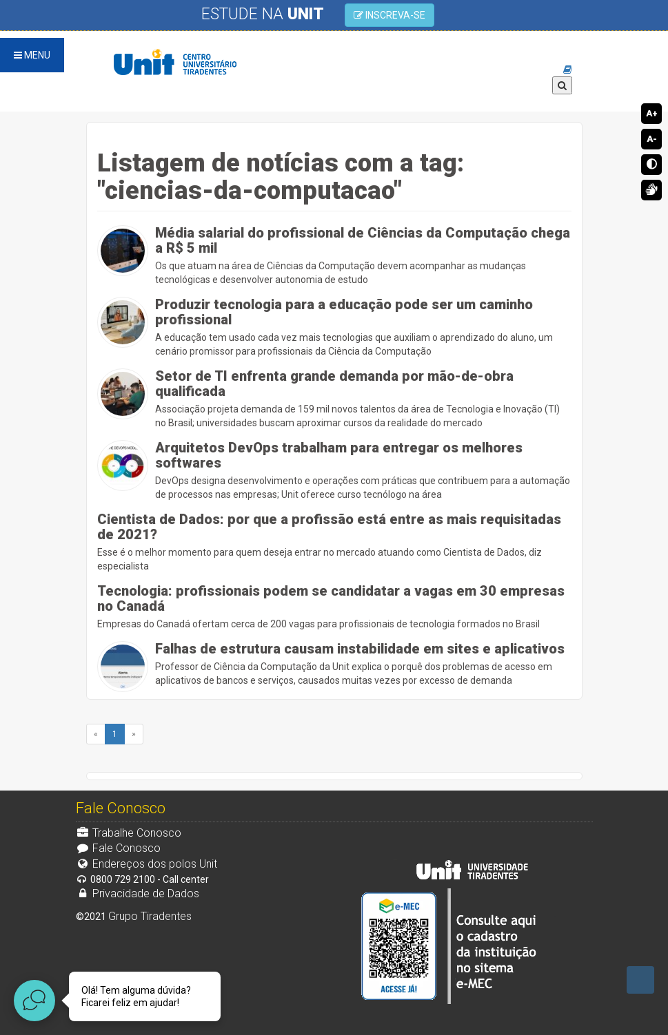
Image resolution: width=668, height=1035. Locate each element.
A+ (652, 113)
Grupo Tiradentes (150, 916)
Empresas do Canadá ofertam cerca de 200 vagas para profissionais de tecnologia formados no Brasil (334, 606)
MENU (32, 55)
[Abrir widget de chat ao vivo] (34, 1000)
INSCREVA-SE (389, 15)
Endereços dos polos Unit (147, 863)
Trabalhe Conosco (129, 832)
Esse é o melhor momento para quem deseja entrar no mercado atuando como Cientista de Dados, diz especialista (334, 542)
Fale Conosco (118, 848)
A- (652, 139)
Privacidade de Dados (138, 893)
